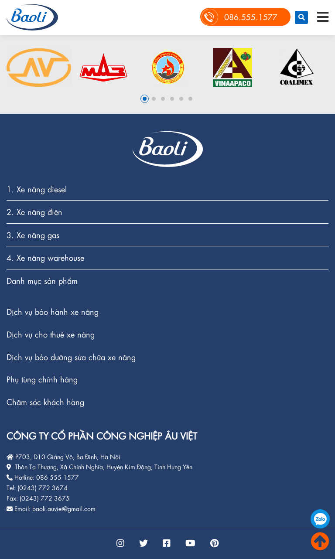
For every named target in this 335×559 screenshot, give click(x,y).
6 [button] (190, 99)
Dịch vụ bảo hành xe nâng (53, 312)
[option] (39, 67)
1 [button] (145, 99)
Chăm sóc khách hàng (45, 402)
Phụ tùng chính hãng (42, 380)
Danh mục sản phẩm (42, 281)
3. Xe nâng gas (33, 235)
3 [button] (163, 99)
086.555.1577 (320, 518)
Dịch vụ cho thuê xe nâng (51, 335)
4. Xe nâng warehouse (45, 258)
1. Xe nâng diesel (37, 189)
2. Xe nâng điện (34, 212)
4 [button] (172, 99)
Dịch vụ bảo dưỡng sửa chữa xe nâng (71, 357)
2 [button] (154, 99)
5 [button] (181, 99)
